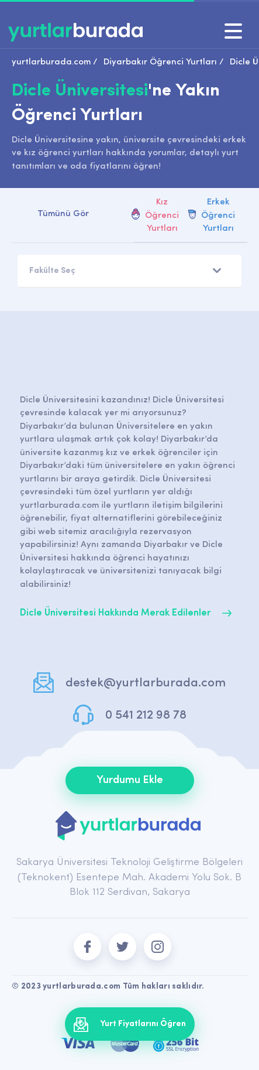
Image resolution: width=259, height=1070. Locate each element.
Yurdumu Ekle (129, 780)
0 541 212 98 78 (146, 715)
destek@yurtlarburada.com (145, 683)
